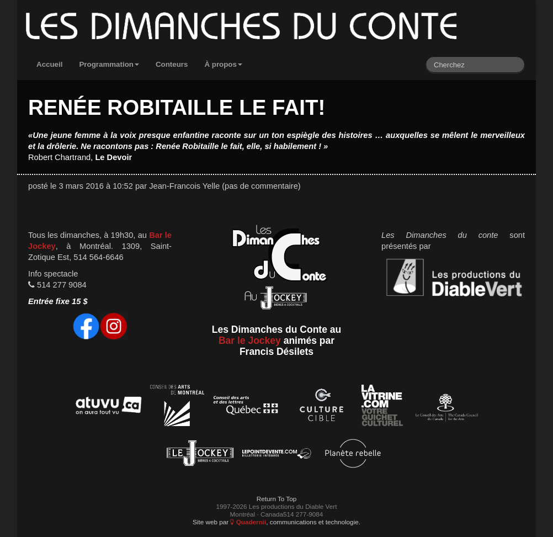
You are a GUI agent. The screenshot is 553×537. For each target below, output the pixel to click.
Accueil (49, 64)
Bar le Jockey (250, 340)
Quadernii (248, 521)
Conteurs (172, 64)
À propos (223, 64)
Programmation (109, 64)
